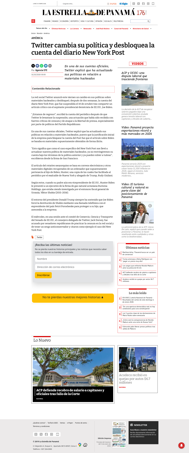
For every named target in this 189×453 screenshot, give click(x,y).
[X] (138, 4)
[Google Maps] (80, 445)
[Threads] (133, 4)
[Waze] (85, 445)
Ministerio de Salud (141, 29)
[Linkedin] (46, 65)
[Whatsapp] (41, 65)
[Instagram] (148, 4)
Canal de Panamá (121, 29)
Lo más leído (138, 293)
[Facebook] (143, 4)
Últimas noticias (137, 247)
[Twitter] (33, 65)
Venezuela (87, 29)
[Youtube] (153, 4)
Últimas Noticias (59, 29)
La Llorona (74, 29)
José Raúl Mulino (102, 29)
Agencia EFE (41, 70)
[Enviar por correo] (50, 65)
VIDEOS (138, 64)
